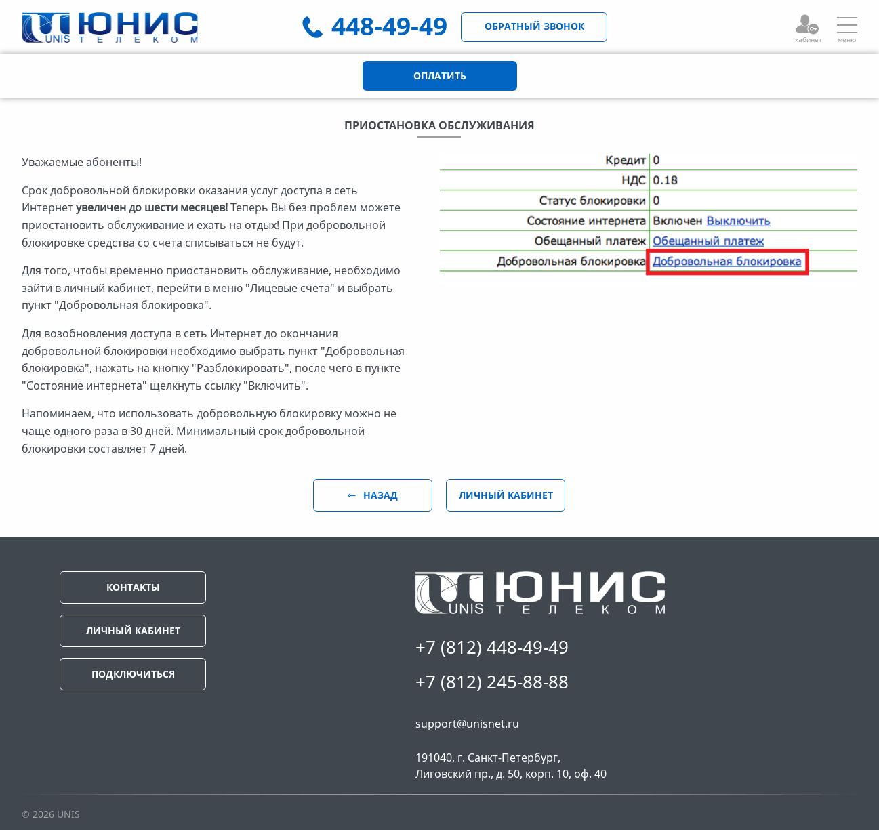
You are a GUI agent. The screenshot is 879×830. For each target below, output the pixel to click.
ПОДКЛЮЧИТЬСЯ (133, 673)
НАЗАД (379, 495)
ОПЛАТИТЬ (439, 75)
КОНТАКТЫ (133, 587)
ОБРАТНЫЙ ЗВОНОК (534, 26)
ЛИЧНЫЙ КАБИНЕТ (506, 495)
